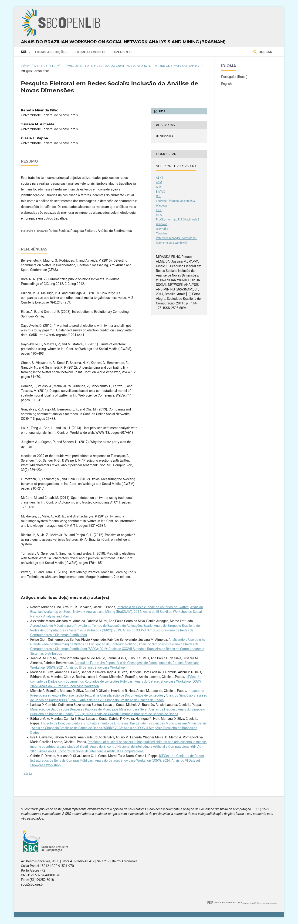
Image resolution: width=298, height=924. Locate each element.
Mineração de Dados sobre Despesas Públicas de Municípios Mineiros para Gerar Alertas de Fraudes (103, 709)
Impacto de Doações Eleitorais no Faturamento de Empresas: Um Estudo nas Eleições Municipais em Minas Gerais (124, 723)
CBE (158, 196)
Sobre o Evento (89, 52)
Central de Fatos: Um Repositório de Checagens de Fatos (115, 663)
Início (25, 66)
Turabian (161, 233)
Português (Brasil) (234, 77)
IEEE (159, 210)
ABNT (159, 177)
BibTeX (160, 191)
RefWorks (162, 228)
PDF (162, 111)
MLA (159, 215)
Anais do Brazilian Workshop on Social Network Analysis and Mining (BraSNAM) (123, 41)
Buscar (265, 52)
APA (158, 187)
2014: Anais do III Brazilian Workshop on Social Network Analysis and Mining (133, 66)
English (226, 84)
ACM (159, 182)
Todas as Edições (51, 52)
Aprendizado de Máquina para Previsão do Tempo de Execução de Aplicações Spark (91, 625)
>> (30, 773)
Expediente (122, 52)
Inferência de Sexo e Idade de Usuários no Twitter (153, 607)
